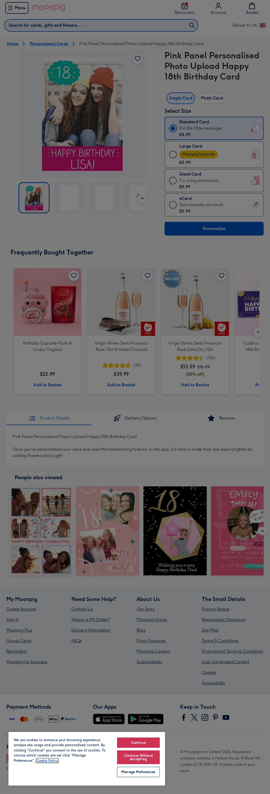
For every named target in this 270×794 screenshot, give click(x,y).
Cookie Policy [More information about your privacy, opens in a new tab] (47, 761)
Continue (138, 743)
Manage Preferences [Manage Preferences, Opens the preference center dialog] (138, 772)
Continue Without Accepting (138, 757)
